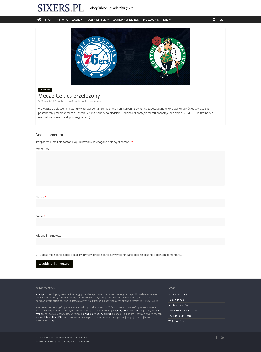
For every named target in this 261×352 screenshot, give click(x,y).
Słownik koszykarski (126, 19)
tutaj (51, 320)
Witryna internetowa (48, 235)
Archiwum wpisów (178, 305)
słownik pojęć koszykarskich (96, 313)
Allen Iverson (97, 19)
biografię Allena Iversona (126, 310)
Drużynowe (45, 89)
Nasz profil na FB (177, 294)
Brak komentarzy (91, 101)
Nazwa (41, 197)
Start (49, 19)
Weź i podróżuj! (176, 321)
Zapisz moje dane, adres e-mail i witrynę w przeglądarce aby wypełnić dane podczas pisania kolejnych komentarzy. (111, 255)
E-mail (40, 216)
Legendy (77, 19)
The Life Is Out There (179, 315)
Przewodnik (151, 19)
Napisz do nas (176, 299)
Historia (62, 19)
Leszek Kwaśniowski (70, 101)
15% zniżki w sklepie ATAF (182, 310)
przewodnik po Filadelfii (48, 317)
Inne (165, 19)
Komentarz (42, 148)
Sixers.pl (40, 294)
